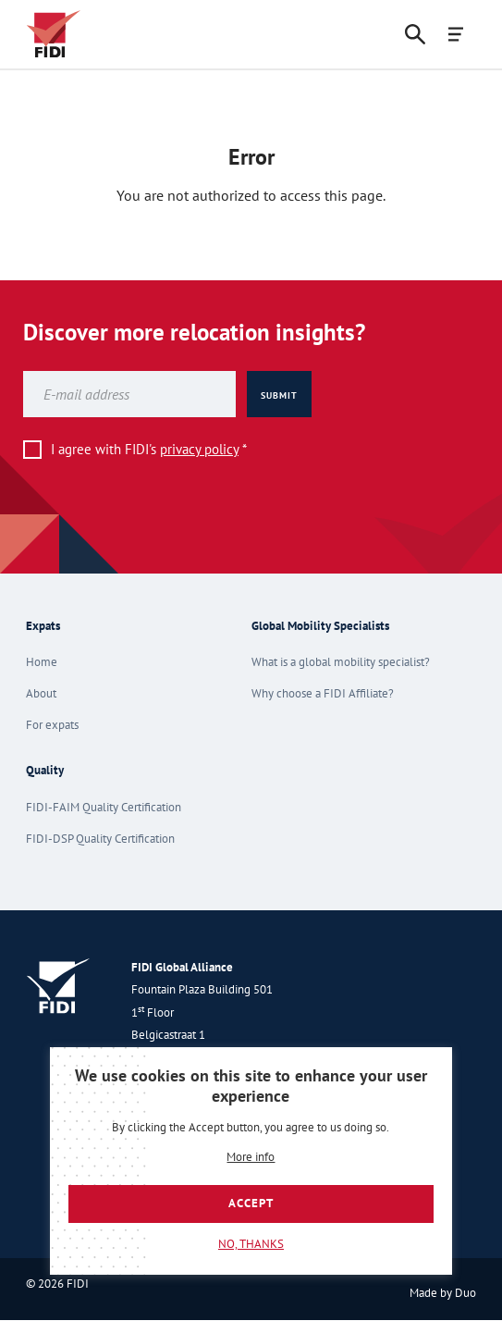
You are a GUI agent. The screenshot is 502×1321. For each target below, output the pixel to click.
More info (251, 1158)
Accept (251, 1203)
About (41, 693)
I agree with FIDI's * (149, 449)
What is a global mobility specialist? (340, 662)
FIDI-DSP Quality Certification (100, 838)
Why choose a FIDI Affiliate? (322, 693)
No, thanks (251, 1244)
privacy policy (199, 449)
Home (41, 662)
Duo (465, 1293)
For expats (52, 725)
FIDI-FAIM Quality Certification (103, 807)
